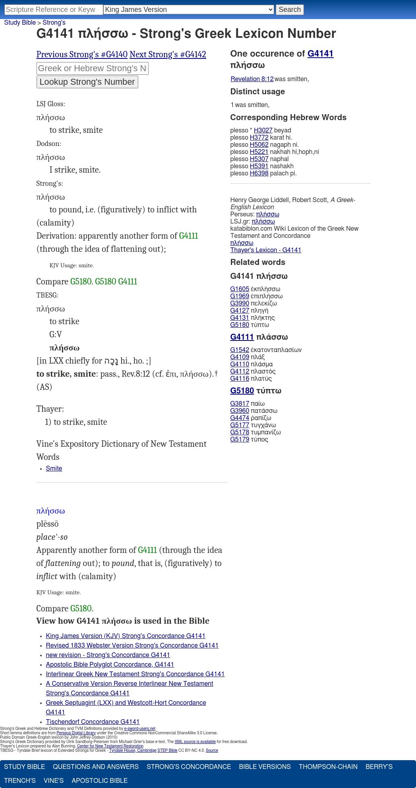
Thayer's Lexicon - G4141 (266, 250)
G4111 (188, 236)
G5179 (240, 439)
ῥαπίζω (250, 418)
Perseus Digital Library (76, 733)
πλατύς (251, 379)
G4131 (240, 318)
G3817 (240, 404)
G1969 (240, 296)
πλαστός (253, 371)
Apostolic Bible (100, 781)
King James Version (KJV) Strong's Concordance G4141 (126, 636)
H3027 (263, 130)
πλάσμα (251, 364)
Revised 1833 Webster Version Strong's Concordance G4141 (132, 645)
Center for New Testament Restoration (110, 746)
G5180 (80, 281)
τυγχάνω (253, 425)
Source (212, 751)
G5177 (240, 425)
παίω (247, 404)
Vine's (54, 781)
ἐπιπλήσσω (256, 296)
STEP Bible (167, 751)
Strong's (54, 22)
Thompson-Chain (328, 767)
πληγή (249, 310)
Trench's (20, 781)
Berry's (379, 767)
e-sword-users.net (139, 729)
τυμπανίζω (255, 432)
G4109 (240, 357)
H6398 (259, 173)
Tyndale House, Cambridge (133, 751)
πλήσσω (267, 214)
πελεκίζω (253, 303)
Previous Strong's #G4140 (82, 54)
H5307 (259, 159)
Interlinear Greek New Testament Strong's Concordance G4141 (135, 674)
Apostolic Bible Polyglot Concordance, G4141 (110, 665)
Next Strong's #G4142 (168, 54)
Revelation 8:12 (252, 79)
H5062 (259, 145)
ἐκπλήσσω (255, 289)
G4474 (240, 418)
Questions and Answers (96, 767)
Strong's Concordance (189, 767)
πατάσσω (254, 411)
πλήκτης (252, 318)
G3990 (240, 303)
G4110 (240, 364)
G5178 (240, 432)
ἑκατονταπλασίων (266, 350)
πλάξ (247, 357)
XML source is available (195, 742)
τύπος (249, 439)
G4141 (321, 53)
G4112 (240, 371)
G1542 (240, 350)
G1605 (240, 289)
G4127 (240, 310)
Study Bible (20, 22)
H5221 (259, 152)
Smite (54, 468)
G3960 (240, 411)
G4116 (240, 379)
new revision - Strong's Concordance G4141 (108, 655)
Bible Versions (265, 767)
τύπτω (249, 325)
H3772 (259, 137)
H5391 (259, 166)
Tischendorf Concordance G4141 (93, 722)
